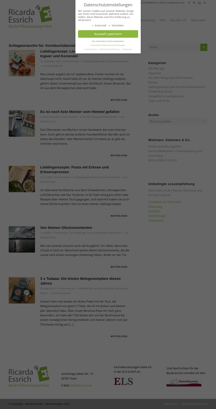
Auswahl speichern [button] (108, 38)
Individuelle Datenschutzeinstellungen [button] (108, 50)
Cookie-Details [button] (91, 54)
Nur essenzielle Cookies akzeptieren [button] (108, 46)
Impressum (127, 54)
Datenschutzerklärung (110, 54)
